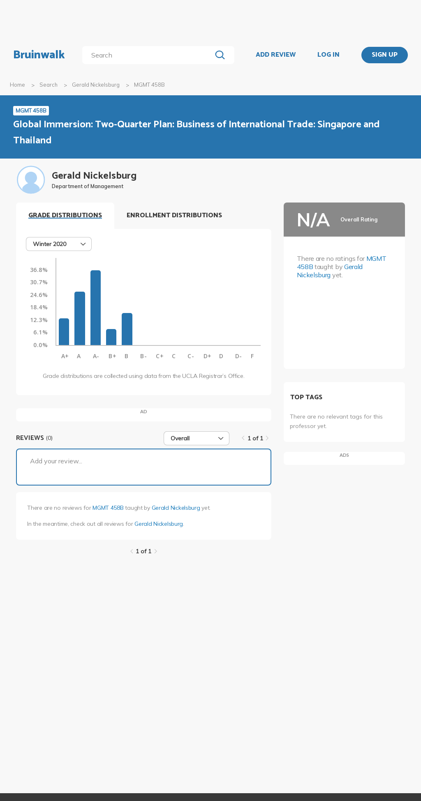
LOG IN (328, 55)
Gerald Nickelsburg (96, 84)
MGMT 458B (108, 507)
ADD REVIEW (276, 55)
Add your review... (56, 461)
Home (17, 84)
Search (48, 84)
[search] (148, 55)
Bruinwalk (39, 55)
